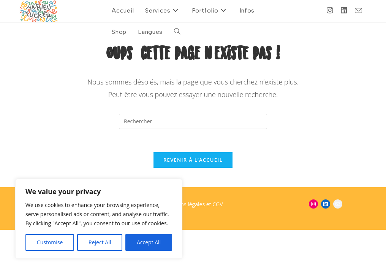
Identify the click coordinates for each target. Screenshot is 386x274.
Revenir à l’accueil (193, 159)
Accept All (149, 242)
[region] (98, 219)
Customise (50, 242)
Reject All (100, 242)
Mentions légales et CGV (193, 204)
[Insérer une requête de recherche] (193, 121)
